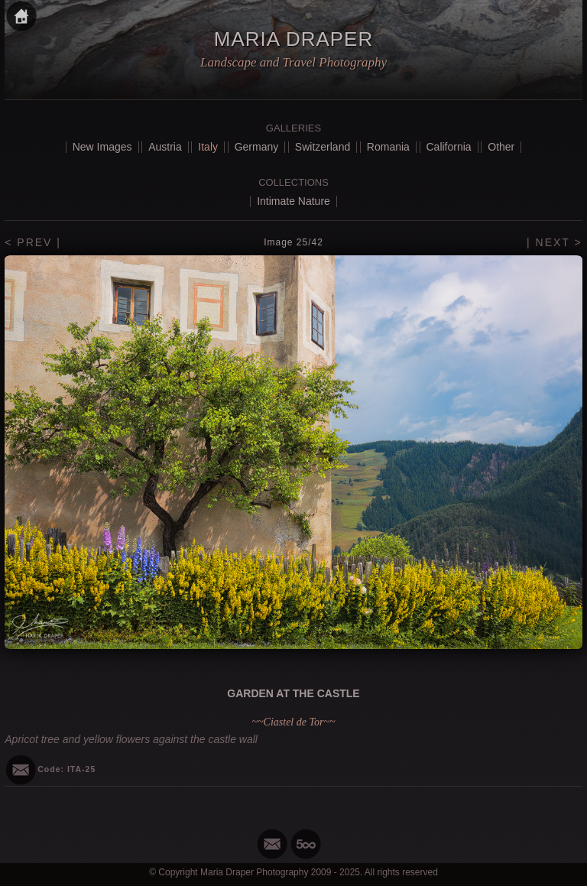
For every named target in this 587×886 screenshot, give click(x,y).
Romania (388, 147)
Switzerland (322, 147)
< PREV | (33, 242)
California (449, 147)
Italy (208, 147)
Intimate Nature (293, 201)
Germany (257, 147)
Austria (165, 147)
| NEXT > (554, 242)
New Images (102, 147)
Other (501, 147)
